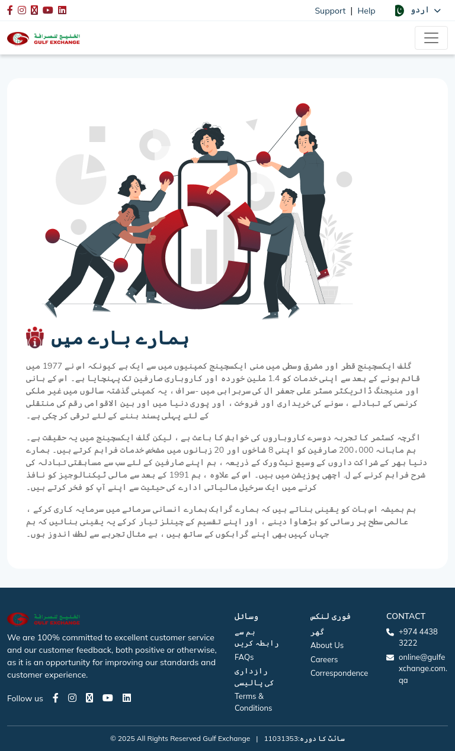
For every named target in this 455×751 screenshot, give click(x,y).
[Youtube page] (107, 698)
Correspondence (339, 673)
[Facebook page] (56, 698)
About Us (327, 645)
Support (330, 10)
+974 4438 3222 (418, 637)
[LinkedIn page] (127, 698)
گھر (317, 631)
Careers (324, 659)
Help (367, 10)
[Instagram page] (72, 698)
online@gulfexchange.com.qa (423, 668)
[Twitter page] (89, 698)
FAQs (244, 657)
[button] (416, 10)
